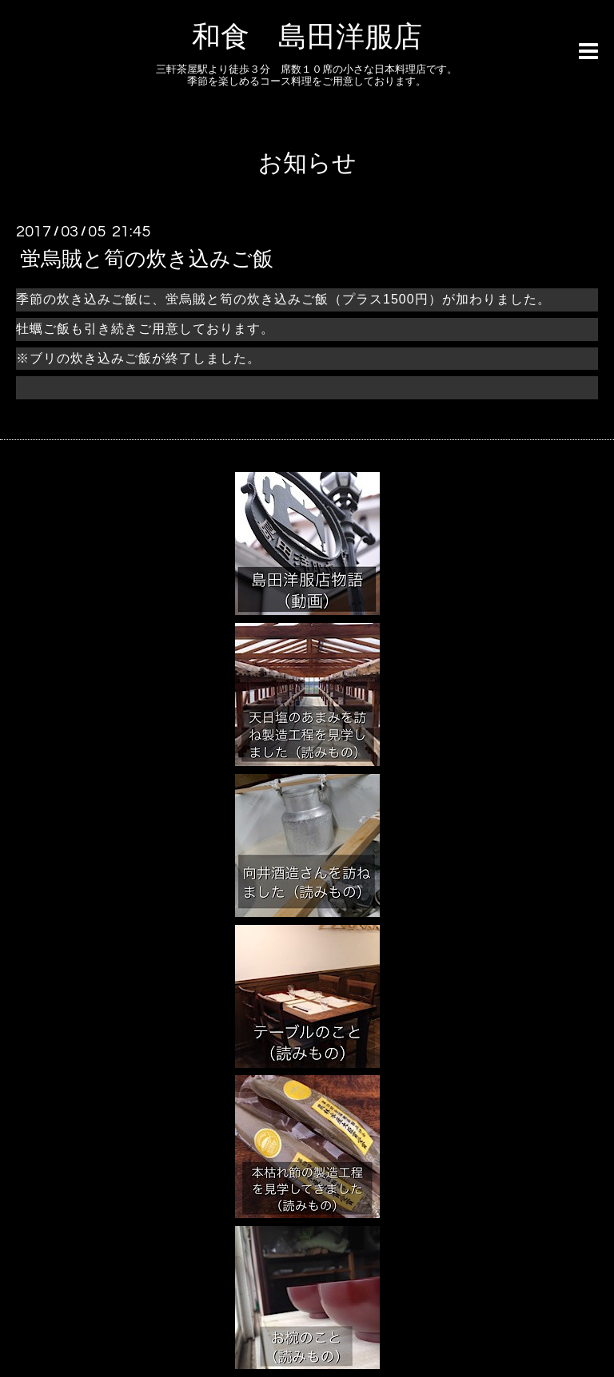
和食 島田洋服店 (307, 37)
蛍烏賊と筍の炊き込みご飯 (146, 259)
